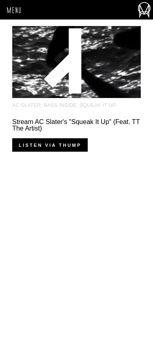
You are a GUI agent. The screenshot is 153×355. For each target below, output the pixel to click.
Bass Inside (60, 105)
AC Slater (26, 105)
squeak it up (98, 105)
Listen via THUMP (50, 145)
